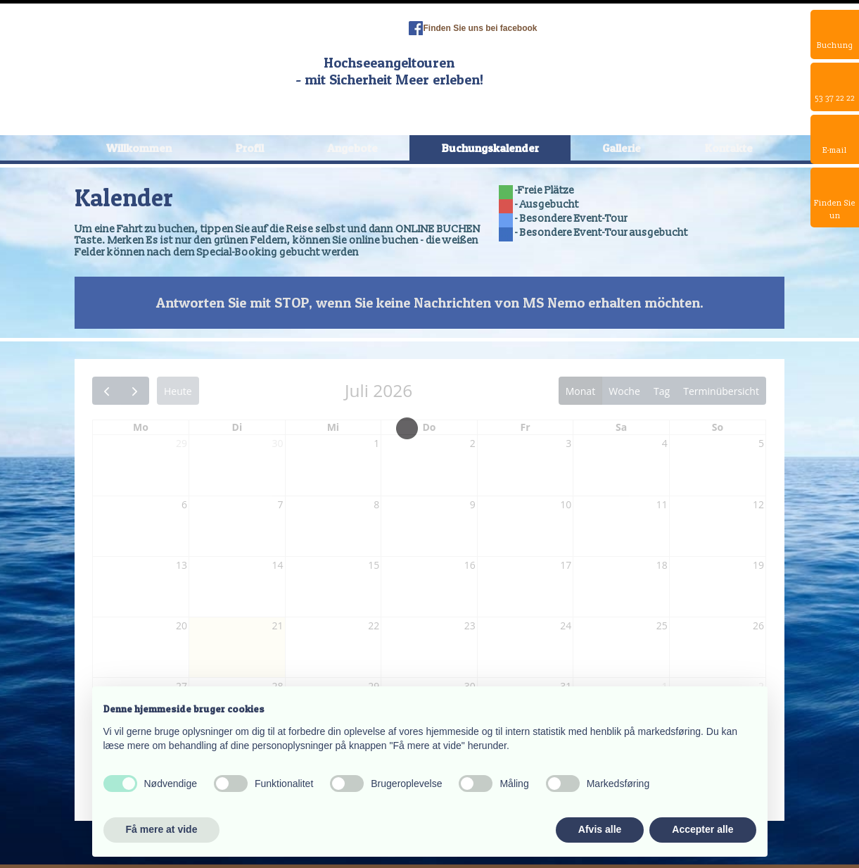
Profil (250, 148)
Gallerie (621, 148)
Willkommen (139, 148)
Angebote (352, 148)
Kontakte (729, 148)
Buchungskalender (490, 148)
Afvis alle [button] (599, 829)
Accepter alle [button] (702, 829)
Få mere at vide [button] (162, 829)
